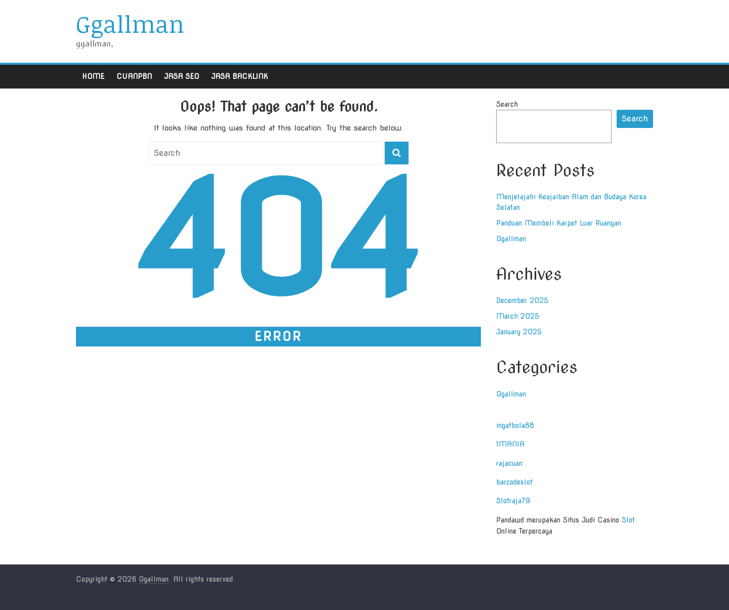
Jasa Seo (181, 76)
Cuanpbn (134, 76)
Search (507, 104)
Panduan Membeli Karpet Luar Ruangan (558, 223)
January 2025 (519, 332)
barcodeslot (514, 482)
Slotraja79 (513, 501)
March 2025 (517, 316)
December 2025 (522, 300)
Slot (628, 520)
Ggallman (130, 23)
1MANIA (510, 444)
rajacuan (509, 463)
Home (93, 76)
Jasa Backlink (239, 76)
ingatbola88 (515, 425)
